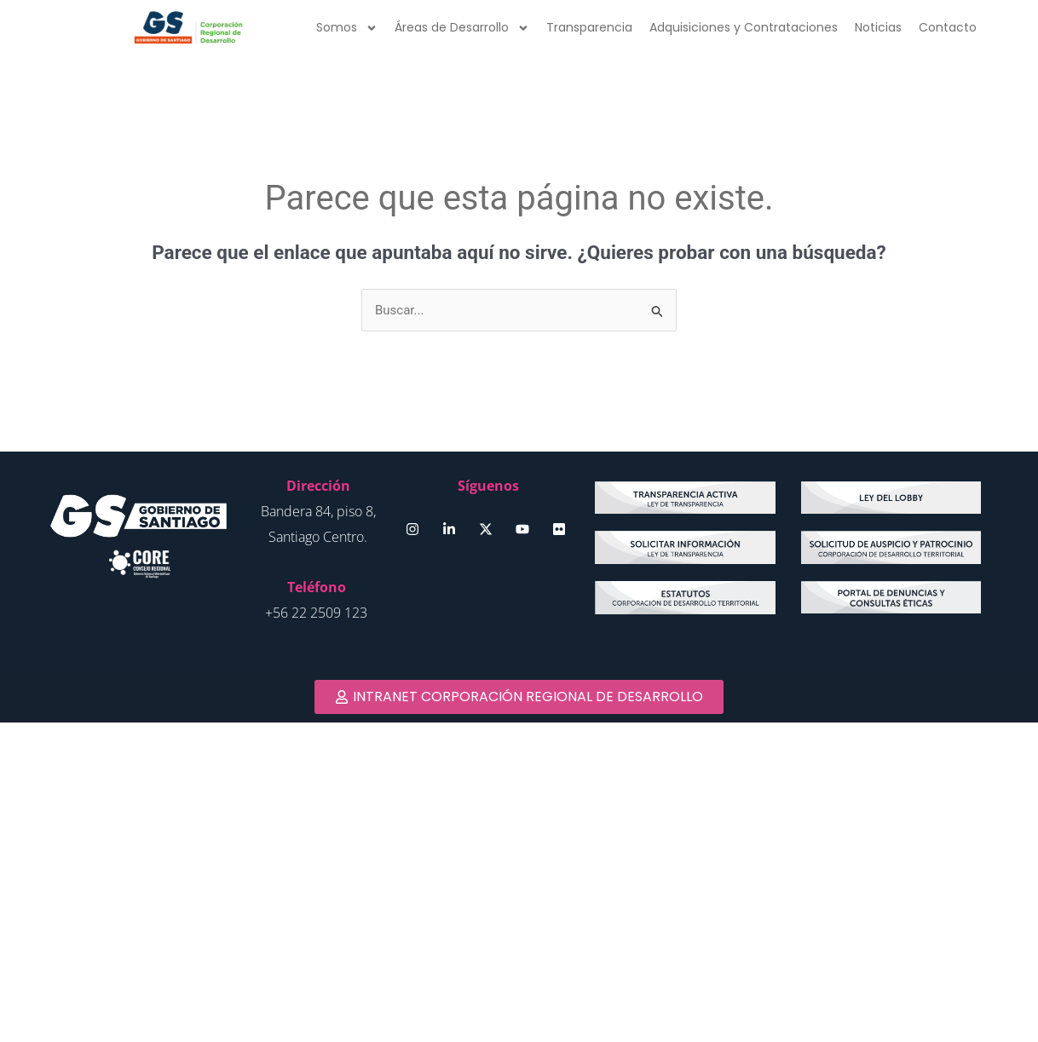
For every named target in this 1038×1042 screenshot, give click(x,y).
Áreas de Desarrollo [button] (462, 28)
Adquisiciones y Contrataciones (743, 27)
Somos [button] (347, 28)
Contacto (948, 27)
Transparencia (589, 27)
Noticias (878, 27)
